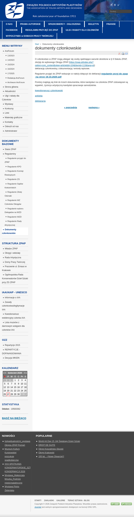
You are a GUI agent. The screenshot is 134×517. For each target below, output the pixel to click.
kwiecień (12, 373)
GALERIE (61, 500)
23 (18, 391)
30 (18, 394)
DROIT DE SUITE (46, 445)
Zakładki (49, 500)
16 (18, 387)
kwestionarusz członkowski (49, 90)
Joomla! (38, 507)
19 (4, 391)
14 (11, 387)
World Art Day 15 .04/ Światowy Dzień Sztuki (59, 441)
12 (4, 387)
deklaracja (40, 101)
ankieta (39, 95)
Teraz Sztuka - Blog (79, 500)
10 (22, 384)
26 (4, 394)
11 (25, 384)
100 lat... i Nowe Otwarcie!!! (51, 456)
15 (15, 387)
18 (25, 387)
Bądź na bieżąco (14, 418)
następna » (93, 107)
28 (11, 394)
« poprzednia (70, 107)
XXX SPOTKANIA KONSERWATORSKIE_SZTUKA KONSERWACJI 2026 (20, 468)
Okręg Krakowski (46, 452)
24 (22, 391)
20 (8, 391)
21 (11, 391)
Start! (38, 500)
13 (8, 387)
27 (8, 394)
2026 (19, 373)
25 (25, 391)
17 (22, 387)
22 (15, 391)
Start (37, 44)
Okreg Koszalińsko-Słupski (50, 449)
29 (15, 394)
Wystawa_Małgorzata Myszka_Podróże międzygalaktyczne (15, 479)
